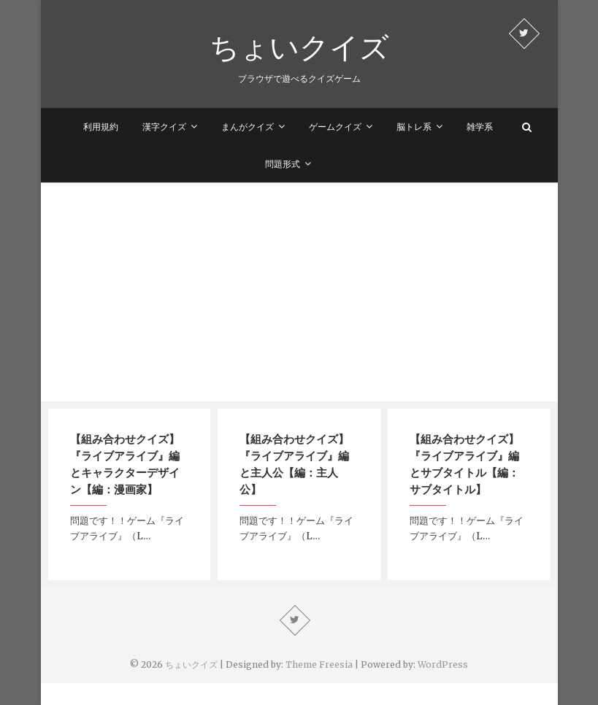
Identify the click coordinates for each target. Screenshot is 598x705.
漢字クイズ (164, 126)
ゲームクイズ (335, 126)
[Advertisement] (299, 292)
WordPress (443, 664)
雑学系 (480, 126)
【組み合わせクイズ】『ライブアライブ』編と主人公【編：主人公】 (294, 463)
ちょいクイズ (299, 46)
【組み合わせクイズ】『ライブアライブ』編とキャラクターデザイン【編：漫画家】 (125, 463)
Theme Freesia (319, 664)
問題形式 (282, 164)
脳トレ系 (414, 126)
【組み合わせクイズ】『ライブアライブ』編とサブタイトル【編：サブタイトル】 (464, 463)
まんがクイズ (247, 126)
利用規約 (100, 126)
